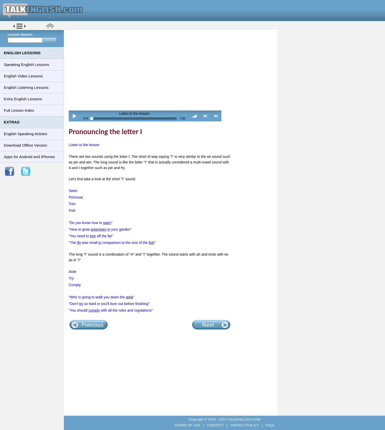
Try (71, 278)
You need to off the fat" (91, 236)
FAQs (270, 425)
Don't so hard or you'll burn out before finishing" (110, 304)
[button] (19, 28)
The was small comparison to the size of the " (113, 243)
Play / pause (74, 116)
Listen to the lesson (84, 145)
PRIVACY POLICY (245, 425)
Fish (72, 211)
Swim (73, 191)
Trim (72, 204)
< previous (205, 116)
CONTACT (215, 425)
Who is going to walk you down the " (102, 297)
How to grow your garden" (101, 229)
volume (194, 116)
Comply (75, 285)
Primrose (76, 197)
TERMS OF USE (187, 425)
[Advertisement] (172, 70)
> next (216, 116)
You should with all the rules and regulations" (111, 310)
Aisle (72, 272)
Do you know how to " (91, 223)
